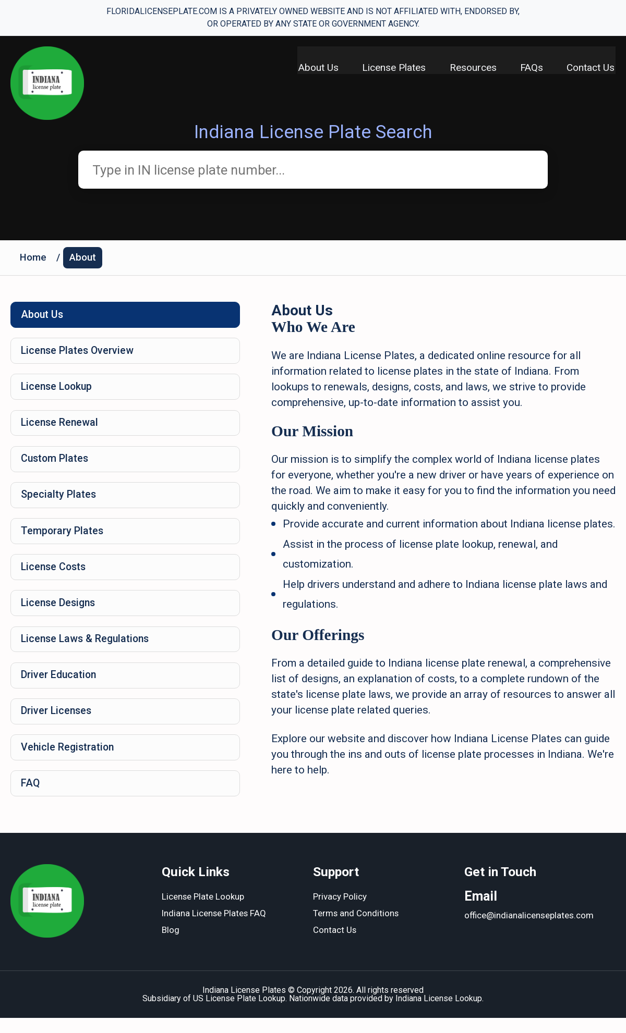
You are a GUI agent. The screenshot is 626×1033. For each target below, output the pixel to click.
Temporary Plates (63, 539)
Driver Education (60, 687)
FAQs (531, 68)
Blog (170, 946)
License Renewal (61, 428)
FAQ (31, 798)
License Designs (60, 613)
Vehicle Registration (69, 761)
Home (33, 259)
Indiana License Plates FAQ (215, 929)
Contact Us (592, 68)
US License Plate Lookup (239, 1013)
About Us (314, 68)
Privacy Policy (340, 912)
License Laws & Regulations (87, 650)
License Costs (55, 576)
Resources (471, 68)
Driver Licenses (57, 724)
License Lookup (58, 391)
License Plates (391, 68)
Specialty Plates (59, 502)
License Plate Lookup (203, 912)
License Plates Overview (79, 354)
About (83, 259)
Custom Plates (56, 465)
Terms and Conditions (356, 929)
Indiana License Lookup (438, 1013)
